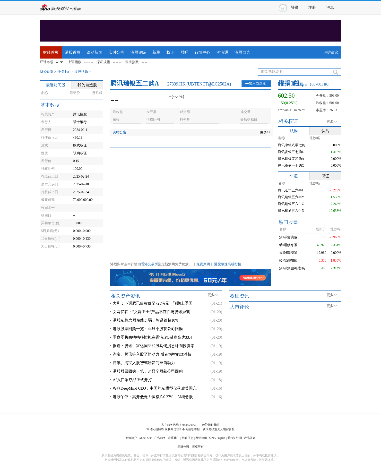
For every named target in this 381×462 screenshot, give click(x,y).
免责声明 (203, 264)
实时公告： (121, 132)
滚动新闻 (94, 52)
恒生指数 (132, 62)
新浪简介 (131, 438)
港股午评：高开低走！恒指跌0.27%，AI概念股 (153, 397)
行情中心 (202, 52)
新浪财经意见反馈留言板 (219, 429)
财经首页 (51, 52)
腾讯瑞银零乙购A (291, 159)
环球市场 (46, 62)
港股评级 (138, 52)
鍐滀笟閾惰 (288, 260)
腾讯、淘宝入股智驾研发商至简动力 (144, 363)
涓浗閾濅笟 (288, 253)
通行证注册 (234, 438)
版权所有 (198, 446)
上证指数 (74, 62)
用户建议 (331, 52)
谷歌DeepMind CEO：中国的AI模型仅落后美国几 (155, 388)
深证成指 (103, 62)
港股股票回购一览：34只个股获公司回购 (148, 371)
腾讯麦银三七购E (291, 152)
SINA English (217, 438)
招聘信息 (187, 438)
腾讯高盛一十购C (291, 165)
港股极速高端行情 (227, 264)
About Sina (145, 438)
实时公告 (116, 52)
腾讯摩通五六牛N (291, 211)
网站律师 (201, 438)
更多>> (265, 132)
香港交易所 (149, 264)
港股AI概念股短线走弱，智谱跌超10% (145, 320)
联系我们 (174, 438)
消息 (330, 7)
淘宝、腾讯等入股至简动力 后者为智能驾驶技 (152, 354)
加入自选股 (257, 83)
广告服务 (160, 438)
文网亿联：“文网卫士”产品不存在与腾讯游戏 (151, 312)
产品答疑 (250, 438)
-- (93, 72)
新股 (156, 52)
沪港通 (222, 52)
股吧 (184, 52)
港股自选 (242, 52)
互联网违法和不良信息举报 (182, 429)
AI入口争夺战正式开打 (132, 380)
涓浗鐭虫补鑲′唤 (292, 268)
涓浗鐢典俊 (288, 237)
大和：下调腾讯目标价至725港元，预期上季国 (152, 303)
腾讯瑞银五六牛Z (291, 204)
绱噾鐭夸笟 (288, 245)
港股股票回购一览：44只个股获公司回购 (148, 329)
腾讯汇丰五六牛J (290, 190)
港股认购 (81, 72)
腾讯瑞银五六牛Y (291, 197)
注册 (312, 7)
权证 (170, 52)
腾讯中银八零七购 (291, 145)
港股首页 (72, 52)
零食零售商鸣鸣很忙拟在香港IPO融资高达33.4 (152, 337)
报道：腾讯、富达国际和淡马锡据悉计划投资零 (153, 346)
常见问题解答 (155, 429)
